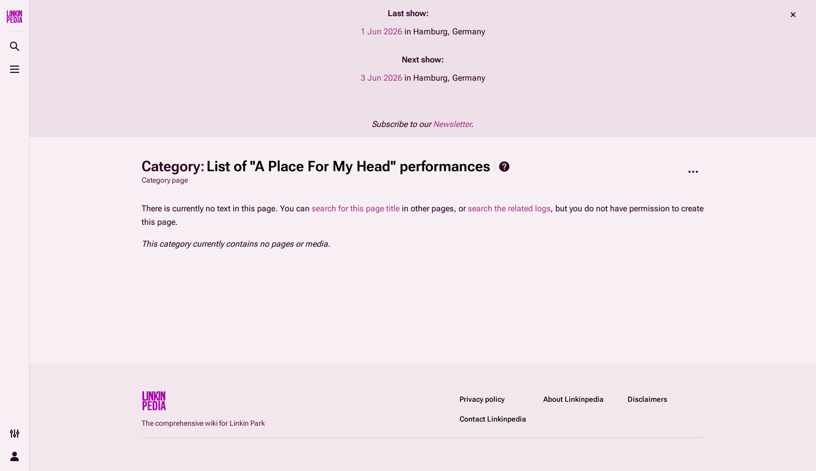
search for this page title (356, 208)
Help (504, 166)
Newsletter (452, 124)
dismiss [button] (793, 14)
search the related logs (509, 208)
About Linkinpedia (573, 399)
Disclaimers (647, 399)
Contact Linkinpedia (493, 419)
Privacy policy (482, 399)
